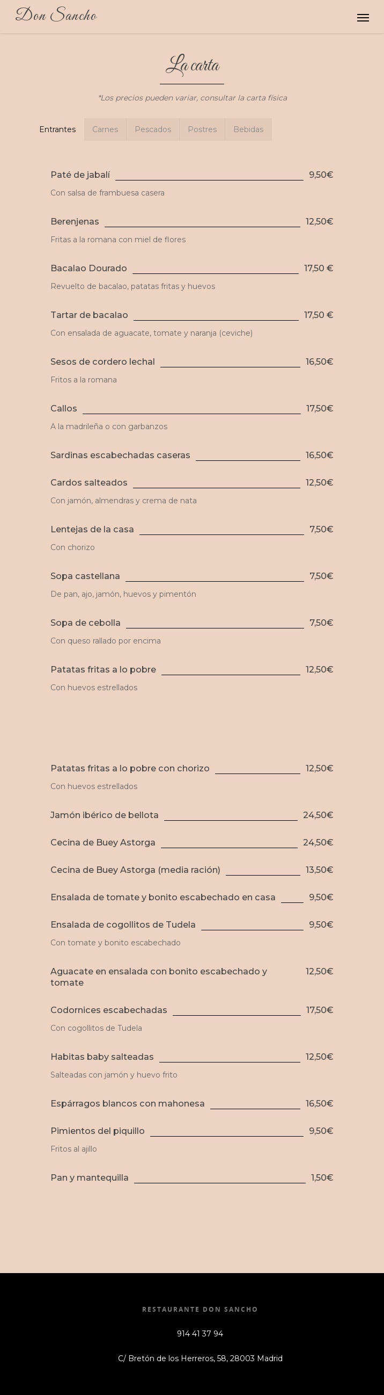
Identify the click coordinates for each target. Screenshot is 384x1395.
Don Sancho (56, 16)
